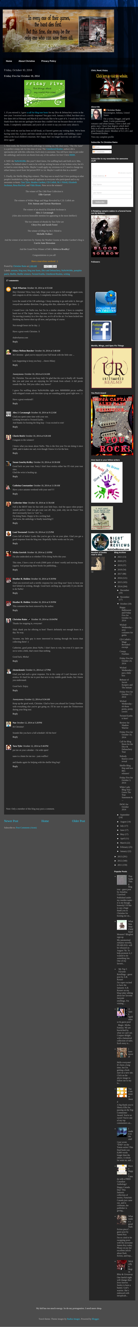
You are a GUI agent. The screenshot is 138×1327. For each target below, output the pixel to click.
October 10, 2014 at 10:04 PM (44, 619)
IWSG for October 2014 (124, 807)
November (124, 597)
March (123, 843)
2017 (120, 574)
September (124, 815)
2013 (120, 856)
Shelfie (13, 274)
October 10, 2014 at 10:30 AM (47, 462)
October (124, 604)
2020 (120, 561)
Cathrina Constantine (23, 485)
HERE (72, 155)
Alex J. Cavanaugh (21, 412)
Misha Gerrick (19, 552)
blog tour (22, 270)
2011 (120, 865)
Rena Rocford (19, 185)
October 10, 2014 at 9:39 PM (43, 579)
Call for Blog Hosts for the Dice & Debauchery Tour (126, 746)
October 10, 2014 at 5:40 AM (47, 351)
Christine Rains (20, 266)
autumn (14, 270)
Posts (96, 147)
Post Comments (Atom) (26, 827)
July (122, 826)
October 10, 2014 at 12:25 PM (41, 532)
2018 (120, 569)
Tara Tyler (25, 182)
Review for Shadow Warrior (124, 725)
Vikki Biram (35, 185)
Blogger (95, 1319)
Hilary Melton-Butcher (23, 351)
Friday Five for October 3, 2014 (126, 780)
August (123, 822)
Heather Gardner (38, 182)
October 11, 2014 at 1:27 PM (38, 670)
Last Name (97, 193)
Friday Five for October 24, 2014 (126, 661)
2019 (120, 565)
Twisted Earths (38, 274)
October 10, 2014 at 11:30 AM (47, 485)
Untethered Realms (54, 149)
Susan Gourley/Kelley (23, 462)
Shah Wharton (19, 288)
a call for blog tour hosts (37, 112)
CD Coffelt (51, 182)
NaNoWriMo (20, 161)
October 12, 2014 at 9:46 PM (35, 746)
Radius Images (73, 1319)
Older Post (78, 821)
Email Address (99, 176)
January (124, 851)
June (122, 830)
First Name (97, 184)
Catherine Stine (20, 503)
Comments (98, 152)
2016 (120, 578)
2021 (120, 557)
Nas (14, 723)
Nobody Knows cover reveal (126, 758)
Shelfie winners (24, 274)
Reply (15, 341)
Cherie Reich (19, 436)
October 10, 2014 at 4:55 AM (39, 288)
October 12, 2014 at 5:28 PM (29, 723)
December (124, 590)
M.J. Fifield (62, 182)
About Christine (26, 61)
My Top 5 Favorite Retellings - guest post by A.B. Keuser (124, 974)
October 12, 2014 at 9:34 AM (37, 699)
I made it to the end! (130, 1134)
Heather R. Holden (21, 579)
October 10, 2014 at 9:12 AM (43, 412)
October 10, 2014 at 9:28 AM (38, 436)
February (124, 847)
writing (67, 274)
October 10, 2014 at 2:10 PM (39, 552)
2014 (120, 586)
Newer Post (11, 821)
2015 (120, 582)
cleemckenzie (19, 670)
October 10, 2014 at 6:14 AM (37, 374)
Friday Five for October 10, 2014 (126, 734)
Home (9, 61)
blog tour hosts (34, 270)
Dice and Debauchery (51, 270)
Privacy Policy (48, 61)
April (122, 838)
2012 (120, 861)
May (122, 834)
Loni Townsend (20, 532)
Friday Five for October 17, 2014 (126, 694)
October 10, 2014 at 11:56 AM (41, 503)
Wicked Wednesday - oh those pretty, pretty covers (126, 706)
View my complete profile (102, 137)
